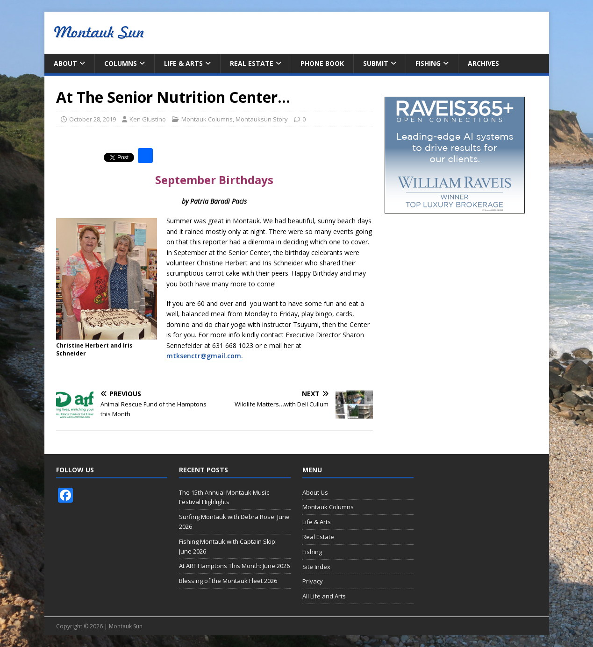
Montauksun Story (262, 119)
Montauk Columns (207, 119)
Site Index (316, 566)
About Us (315, 492)
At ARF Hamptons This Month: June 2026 (234, 566)
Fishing (428, 63)
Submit (375, 63)
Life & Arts (183, 63)
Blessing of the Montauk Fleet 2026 (228, 580)
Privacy (312, 581)
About (65, 63)
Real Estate (251, 63)
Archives (483, 63)
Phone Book (322, 63)
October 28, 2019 (92, 119)
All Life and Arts (324, 596)
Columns (120, 63)
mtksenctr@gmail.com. (204, 355)
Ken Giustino (147, 119)
